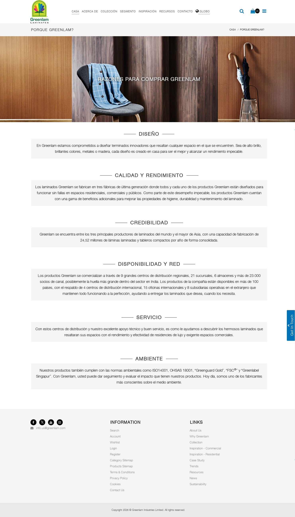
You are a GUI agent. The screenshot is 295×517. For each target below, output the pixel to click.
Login (113, 448)
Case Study (197, 460)
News (193, 478)
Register (115, 454)
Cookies (115, 484)
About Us (195, 430)
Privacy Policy (119, 478)
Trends (194, 466)
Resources (196, 472)
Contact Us (117, 490)
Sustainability (198, 484)
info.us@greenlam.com (50, 428)
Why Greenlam (199, 436)
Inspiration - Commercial (205, 448)
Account (115, 436)
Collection (196, 442)
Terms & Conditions (122, 472)
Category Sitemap (121, 460)
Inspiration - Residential (205, 454)
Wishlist (115, 442)
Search (114, 430)
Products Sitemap (121, 466)
